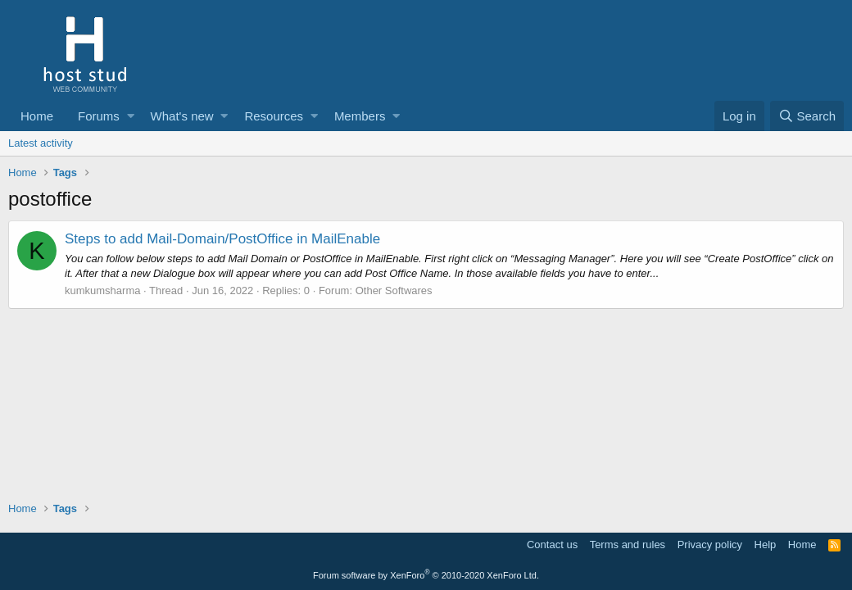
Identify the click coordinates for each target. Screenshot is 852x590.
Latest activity (40, 143)
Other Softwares (394, 290)
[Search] (807, 116)
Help (766, 544)
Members (360, 116)
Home (36, 116)
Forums (99, 116)
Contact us (552, 544)
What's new (182, 116)
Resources (273, 116)
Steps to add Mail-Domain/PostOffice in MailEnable (222, 239)
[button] (130, 116)
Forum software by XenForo (426, 575)
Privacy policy (710, 544)
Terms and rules (627, 544)
